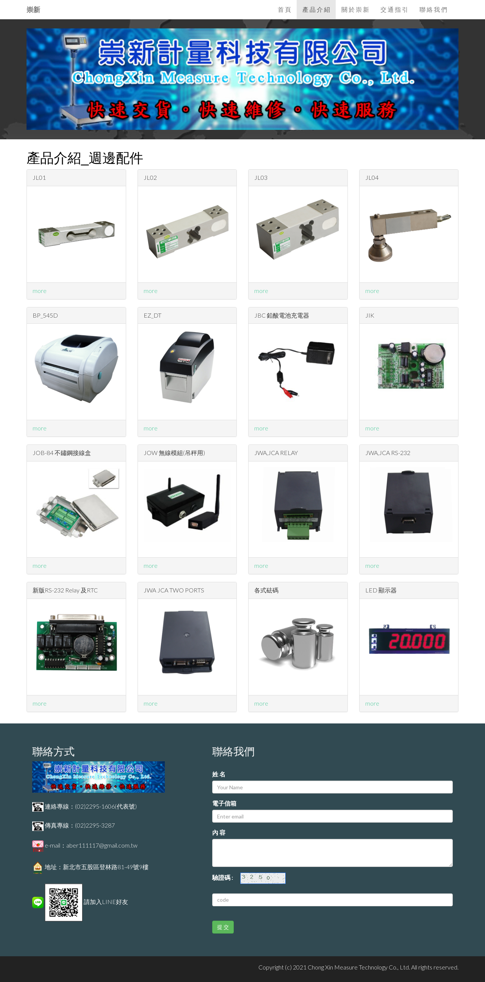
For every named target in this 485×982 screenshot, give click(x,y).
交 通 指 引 (394, 9)
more (40, 290)
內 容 (218, 832)
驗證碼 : (225, 877)
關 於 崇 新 (355, 9)
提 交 (223, 927)
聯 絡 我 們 (433, 9)
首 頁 (284, 9)
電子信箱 (224, 803)
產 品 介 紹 (316, 9)
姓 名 (218, 774)
